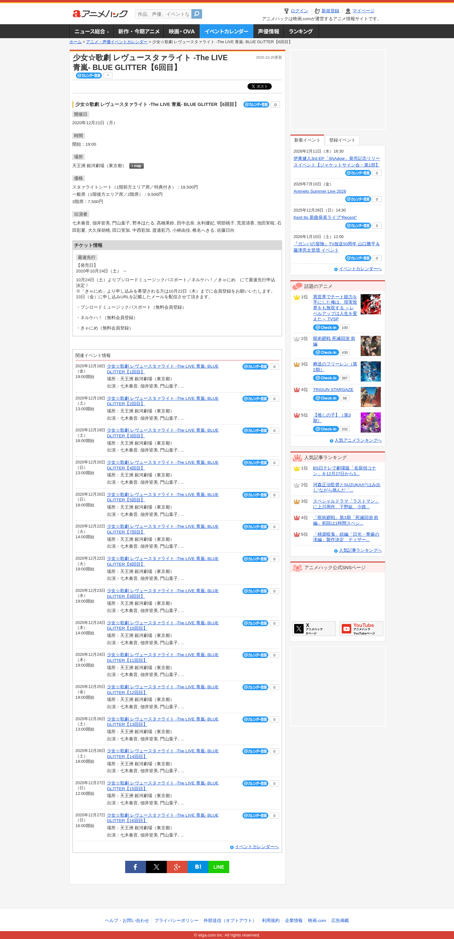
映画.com (317, 920)
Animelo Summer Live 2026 (320, 191)
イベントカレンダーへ (257, 846)
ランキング (301, 31)
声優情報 (268, 31)
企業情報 (294, 920)
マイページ (363, 11)
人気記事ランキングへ (360, 550)
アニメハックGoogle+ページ (361, 628)
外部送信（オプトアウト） (230, 920)
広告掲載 (340, 920)
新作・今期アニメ (139, 31)
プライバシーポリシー (176, 920)
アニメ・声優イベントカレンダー (226, 31)
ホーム (75, 42)
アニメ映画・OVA (182, 31)
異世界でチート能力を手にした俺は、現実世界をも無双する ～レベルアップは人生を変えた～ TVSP (335, 308)
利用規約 (271, 920)
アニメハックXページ (314, 628)
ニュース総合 (91, 31)
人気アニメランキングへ (358, 440)
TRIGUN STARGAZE (333, 389)
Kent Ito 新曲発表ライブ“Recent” (325, 217)
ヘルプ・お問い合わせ (127, 920)
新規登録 (330, 11)
